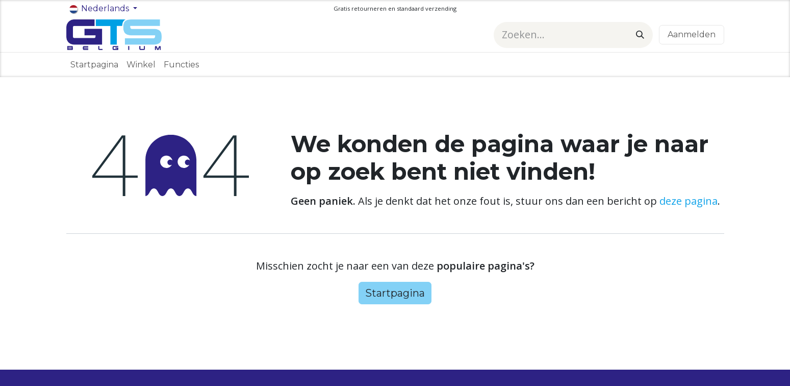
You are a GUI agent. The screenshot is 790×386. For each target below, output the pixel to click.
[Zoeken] (640, 35)
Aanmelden (692, 34)
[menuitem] (94, 65)
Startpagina (395, 293)
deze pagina (688, 201)
